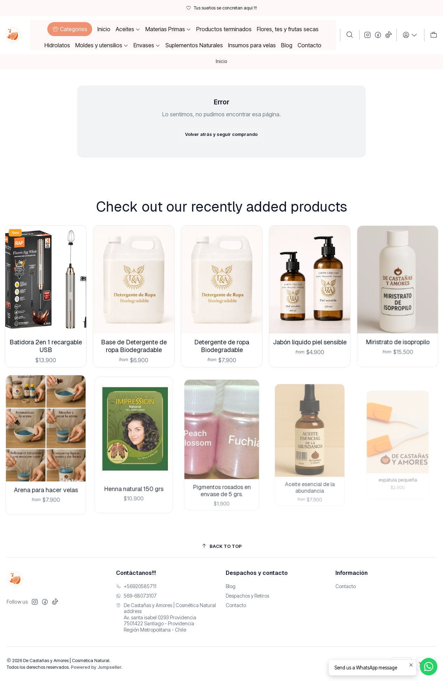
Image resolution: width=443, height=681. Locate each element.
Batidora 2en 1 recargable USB (46, 340)
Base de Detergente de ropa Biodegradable (133, 336)
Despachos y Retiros (247, 596)
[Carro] (434, 35)
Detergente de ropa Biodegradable (221, 330)
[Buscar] (350, 35)
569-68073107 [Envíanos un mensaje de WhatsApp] (136, 596)
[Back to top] (222, 546)
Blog (231, 586)
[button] (69, 29)
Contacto (236, 605)
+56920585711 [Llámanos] (136, 586)
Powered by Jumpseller (96, 667)
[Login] (410, 35)
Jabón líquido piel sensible (309, 324)
